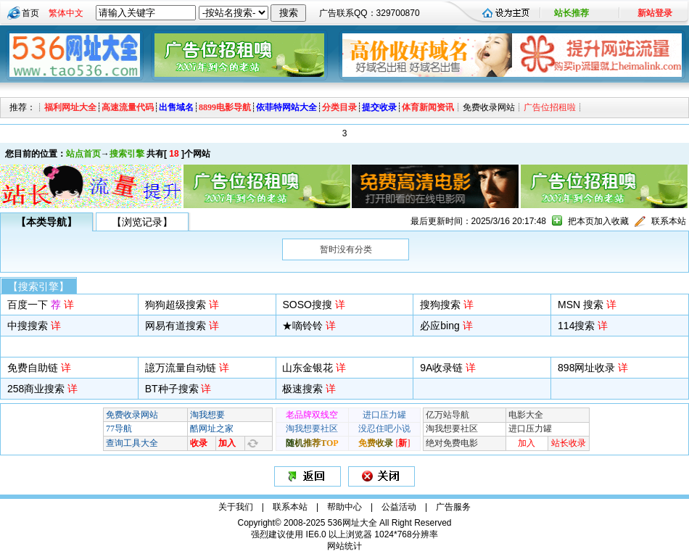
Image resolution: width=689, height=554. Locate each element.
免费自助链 (32, 367)
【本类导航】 (46, 222)
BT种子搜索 (172, 388)
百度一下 (34, 304)
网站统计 (344, 546)
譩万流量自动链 (180, 367)
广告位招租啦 (550, 107)
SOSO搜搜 (306, 304)
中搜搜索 (27, 325)
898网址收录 (586, 367)
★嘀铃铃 (302, 325)
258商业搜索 (36, 388)
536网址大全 (352, 523)
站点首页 (83, 154)
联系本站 (668, 221)
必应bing (439, 325)
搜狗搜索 (440, 304)
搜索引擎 (127, 154)
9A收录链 (441, 367)
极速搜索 (302, 388)
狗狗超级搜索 (175, 304)
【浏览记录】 (142, 222)
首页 (30, 13)
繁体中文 (66, 13)
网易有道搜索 (175, 325)
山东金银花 (307, 367)
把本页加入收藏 (598, 221)
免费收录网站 (489, 107)
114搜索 (576, 325)
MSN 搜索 (580, 304)
